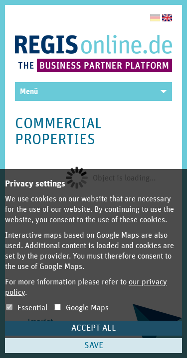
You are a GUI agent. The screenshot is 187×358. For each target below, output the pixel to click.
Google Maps (81, 308)
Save (93, 345)
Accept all (93, 328)
